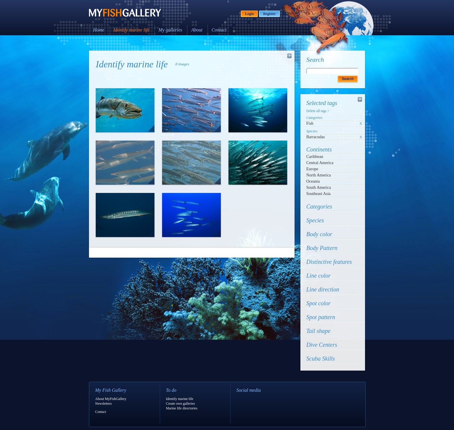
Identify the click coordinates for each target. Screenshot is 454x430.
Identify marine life (131, 29)
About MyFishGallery (110, 399)
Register (269, 14)
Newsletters (103, 403)
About (196, 29)
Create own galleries (180, 403)
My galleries (170, 29)
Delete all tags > (317, 111)
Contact (219, 29)
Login (249, 14)
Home (98, 29)
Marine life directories (181, 408)
